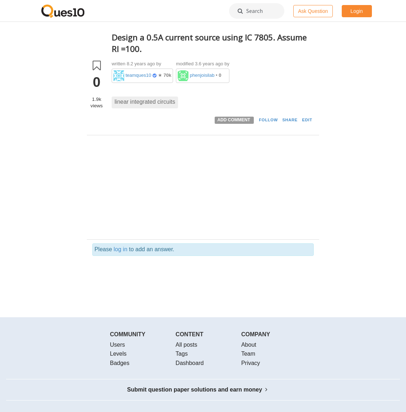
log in (120, 249)
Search (250, 10)
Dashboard (190, 363)
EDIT (307, 120)
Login (356, 11)
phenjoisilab (202, 75)
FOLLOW (268, 120)
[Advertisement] (213, 189)
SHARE (290, 120)
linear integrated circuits (145, 102)
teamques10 (138, 75)
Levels (118, 354)
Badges (119, 363)
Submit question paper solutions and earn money (197, 390)
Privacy (250, 363)
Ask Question (313, 11)
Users (117, 345)
